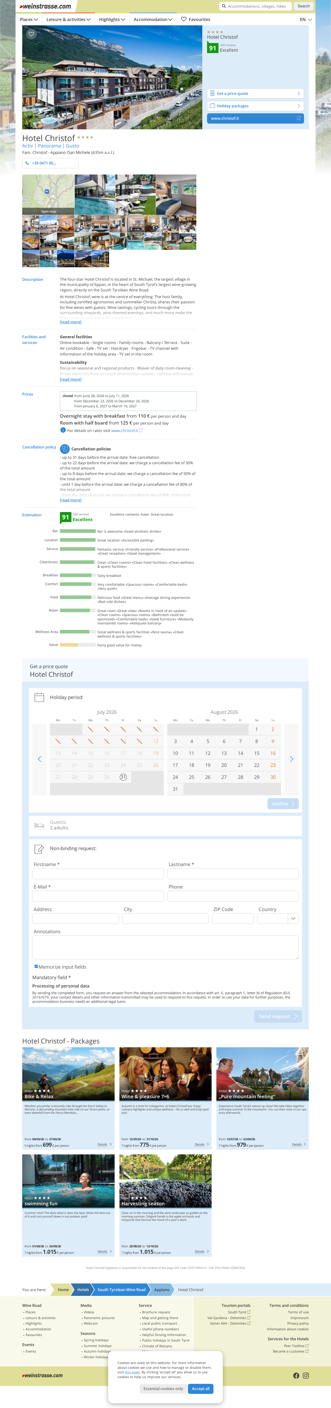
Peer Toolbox (296, 1345)
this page (132, 1372)
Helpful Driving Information (164, 1334)
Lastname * (181, 864)
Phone (176, 887)
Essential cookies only (163, 1388)
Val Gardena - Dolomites (229, 1317)
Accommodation (150, 19)
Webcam (91, 1323)
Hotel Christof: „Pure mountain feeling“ (262, 1098)
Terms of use (298, 1312)
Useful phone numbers (160, 1329)
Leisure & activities (66, 19)
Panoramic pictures (99, 1317)
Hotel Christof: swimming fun (68, 1205)
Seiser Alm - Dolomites (230, 1323)
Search (304, 6)
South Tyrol (239, 1312)
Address (43, 909)
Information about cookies (288, 1329)
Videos (89, 1312)
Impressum (300, 1317)
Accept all (200, 1388)
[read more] (70, 322)
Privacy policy (298, 1323)
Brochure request (156, 1312)
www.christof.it (257, 118)
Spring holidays (96, 1340)
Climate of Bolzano (157, 1346)
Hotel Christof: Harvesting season (165, 1205)
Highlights (109, 19)
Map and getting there (160, 1317)
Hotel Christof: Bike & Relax (68, 1098)
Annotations (47, 931)
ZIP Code (223, 909)
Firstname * (47, 864)
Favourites (195, 19)
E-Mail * (42, 887)
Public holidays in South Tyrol (165, 1340)
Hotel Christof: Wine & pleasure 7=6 (165, 1098)
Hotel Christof (48, 137)
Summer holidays (98, 1345)
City (128, 909)
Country (267, 909)
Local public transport (159, 1323)
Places (26, 19)
